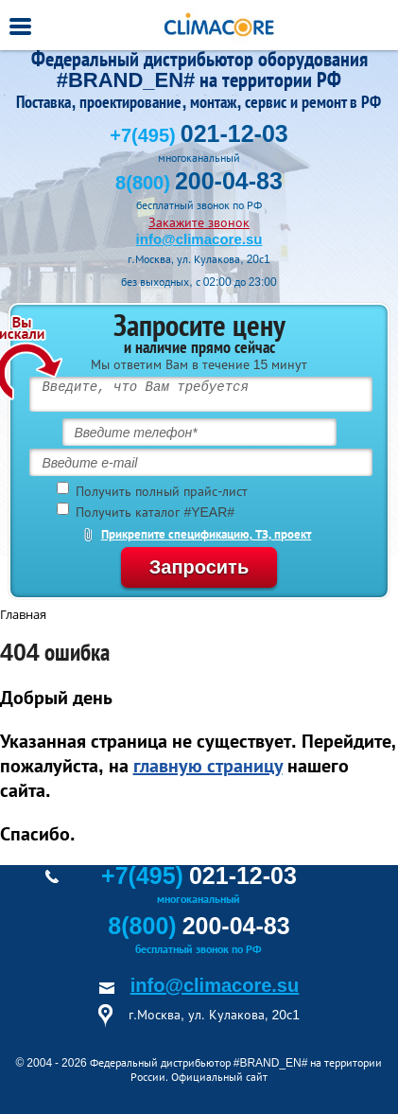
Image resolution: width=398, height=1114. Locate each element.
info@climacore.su (199, 239)
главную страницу (208, 765)
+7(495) (198, 135)
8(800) (199, 182)
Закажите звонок (199, 222)
